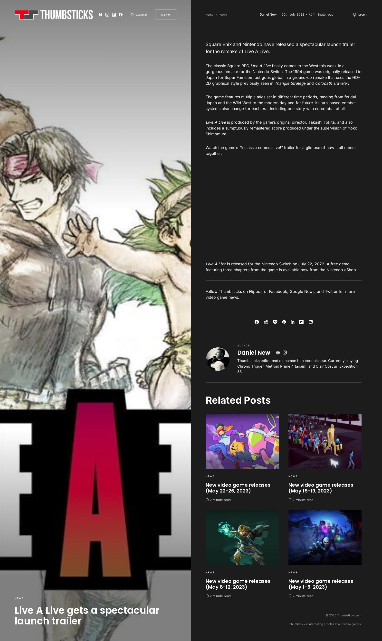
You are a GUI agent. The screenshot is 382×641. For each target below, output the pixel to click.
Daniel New (253, 353)
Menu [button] (165, 14)
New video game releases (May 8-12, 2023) (238, 584)
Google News (302, 291)
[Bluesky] (101, 15)
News (19, 598)
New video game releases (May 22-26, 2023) (238, 488)
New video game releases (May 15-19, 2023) (320, 488)
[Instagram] (107, 15)
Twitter (331, 291)
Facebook (278, 291)
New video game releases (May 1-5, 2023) (320, 584)
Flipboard (258, 291)
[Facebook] (121, 15)
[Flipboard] (114, 15)
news (233, 297)
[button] (138, 15)
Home (209, 14)
